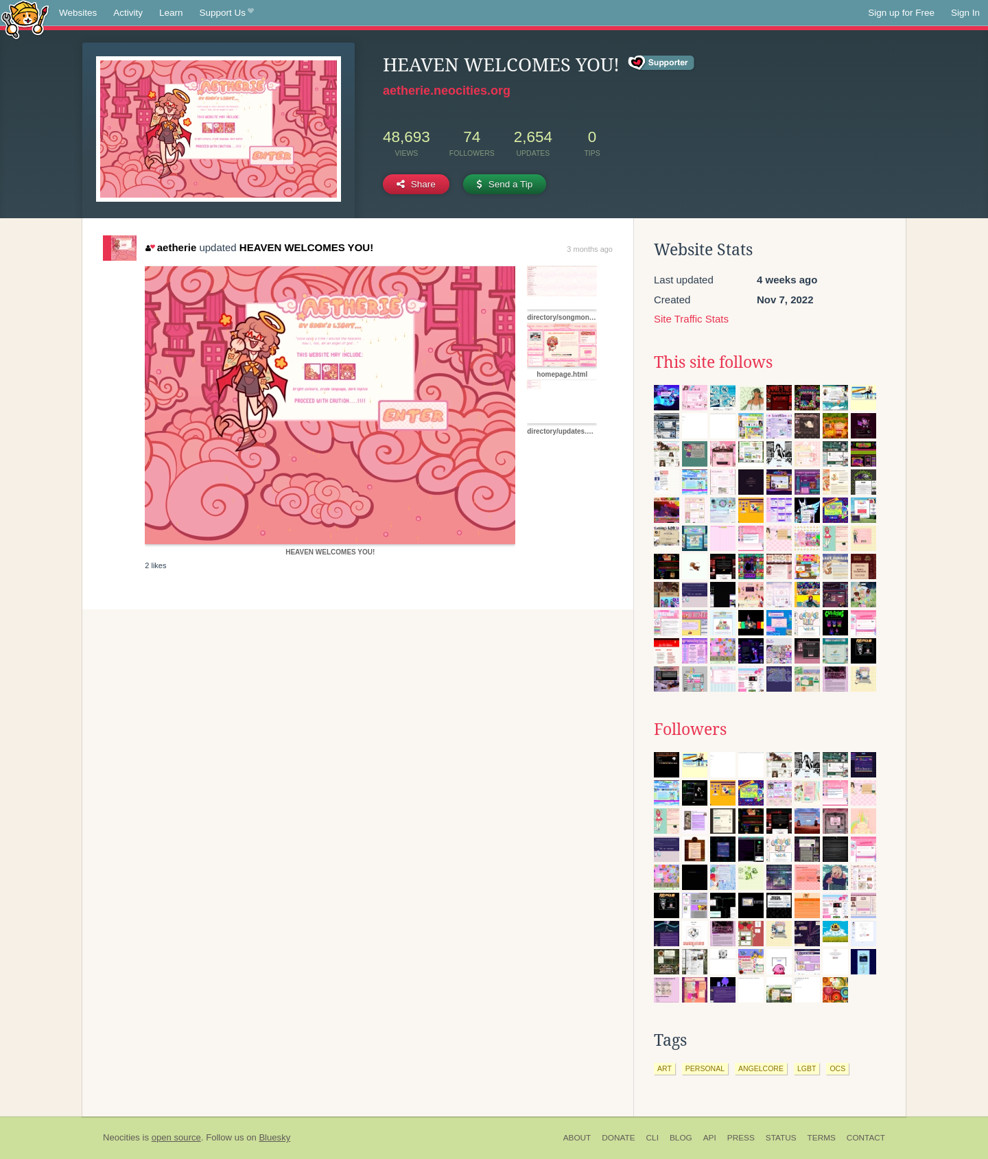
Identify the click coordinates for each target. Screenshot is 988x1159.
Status (781, 1138)
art (664, 1068)
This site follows (713, 362)
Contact (866, 1138)
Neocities (121, 1137)
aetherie (170, 247)
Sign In (965, 13)
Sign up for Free (901, 13)
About (577, 1138)
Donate (618, 1138)
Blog (681, 1138)
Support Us (227, 13)
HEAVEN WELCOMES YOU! (306, 247)
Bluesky (274, 1137)
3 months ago (590, 249)
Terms (822, 1138)
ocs (837, 1068)
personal (705, 1068)
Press (741, 1138)
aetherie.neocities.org (446, 90)
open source (176, 1137)
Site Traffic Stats (691, 319)
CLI (652, 1138)
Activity (128, 13)
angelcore (761, 1068)
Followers (690, 729)
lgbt (806, 1068)
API (709, 1138)
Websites (78, 13)
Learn (171, 13)
